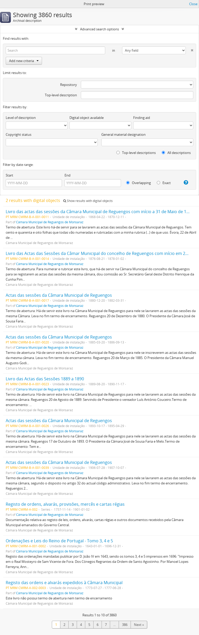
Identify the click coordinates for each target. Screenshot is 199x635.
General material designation (123, 134)
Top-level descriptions (136, 152)
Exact (164, 182)
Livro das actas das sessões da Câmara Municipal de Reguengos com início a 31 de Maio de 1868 (99, 211)
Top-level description (61, 95)
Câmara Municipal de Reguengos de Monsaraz (49, 222)
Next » (139, 624)
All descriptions (176, 152)
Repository (68, 84)
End (67, 175)
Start (9, 175)
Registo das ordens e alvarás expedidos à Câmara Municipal (64, 582)
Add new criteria (24, 60)
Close (193, 4)
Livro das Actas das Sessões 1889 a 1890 (45, 379)
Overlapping (138, 182)
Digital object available (86, 117)
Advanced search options (99, 29)
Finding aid (141, 117)
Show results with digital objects (88, 201)
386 (124, 624)
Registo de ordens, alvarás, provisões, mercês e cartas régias (65, 504)
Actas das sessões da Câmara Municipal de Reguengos (59, 295)
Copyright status (18, 134)
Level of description (21, 117)
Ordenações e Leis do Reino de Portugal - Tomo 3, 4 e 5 (59, 541)
